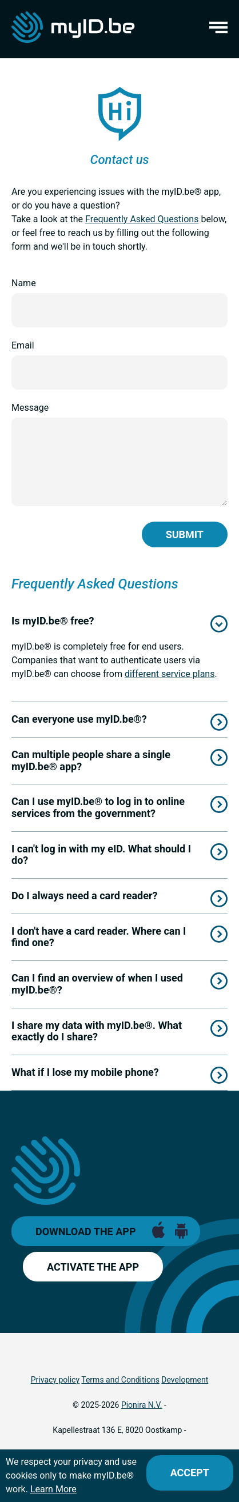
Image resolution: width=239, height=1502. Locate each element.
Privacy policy (55, 1379)
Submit (185, 534)
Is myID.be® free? (52, 621)
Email (22, 345)
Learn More (53, 1489)
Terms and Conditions (120, 1379)
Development (184, 1379)
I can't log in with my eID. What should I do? (101, 855)
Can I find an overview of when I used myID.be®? (97, 984)
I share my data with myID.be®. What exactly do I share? (96, 1031)
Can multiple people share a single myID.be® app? (90, 760)
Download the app (85, 1231)
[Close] (189, 1473)
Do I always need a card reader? (84, 896)
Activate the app (93, 1267)
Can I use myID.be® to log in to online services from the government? (98, 807)
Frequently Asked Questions (141, 219)
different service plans (170, 673)
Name (23, 283)
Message (30, 407)
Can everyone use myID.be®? (79, 719)
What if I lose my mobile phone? (85, 1072)
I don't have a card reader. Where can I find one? (98, 937)
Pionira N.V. (141, 1404)
